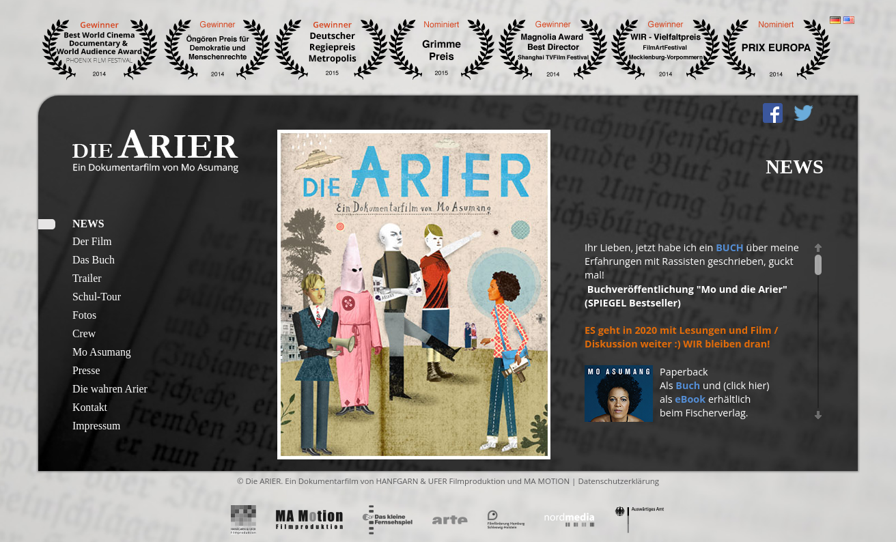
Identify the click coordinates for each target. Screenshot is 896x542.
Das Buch (93, 260)
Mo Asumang (101, 352)
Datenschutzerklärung (618, 481)
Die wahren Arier (110, 389)
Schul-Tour (96, 296)
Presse (86, 370)
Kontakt (89, 407)
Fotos (84, 315)
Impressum (96, 425)
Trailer (87, 278)
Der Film (92, 241)
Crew (84, 333)
